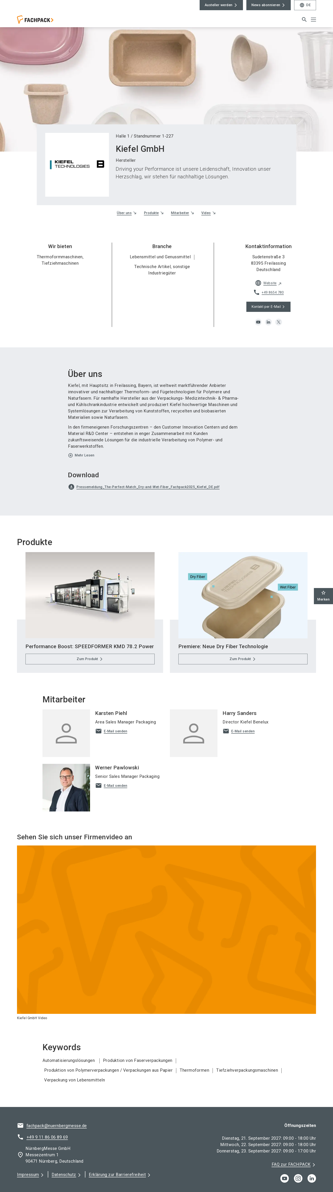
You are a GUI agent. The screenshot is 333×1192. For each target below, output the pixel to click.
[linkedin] (268, 322)
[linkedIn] (312, 1178)
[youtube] (258, 322)
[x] (278, 322)
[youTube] (284, 1178)
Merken (323, 595)
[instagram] (298, 1178)
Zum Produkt (87, 659)
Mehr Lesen (81, 455)
